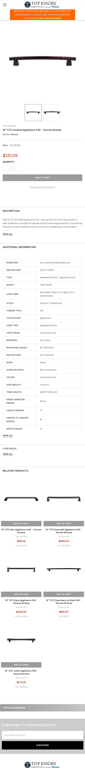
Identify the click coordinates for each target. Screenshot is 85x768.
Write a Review (10, 134)
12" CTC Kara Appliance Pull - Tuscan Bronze (21, 602)
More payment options (42, 187)
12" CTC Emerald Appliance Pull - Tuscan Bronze (64, 531)
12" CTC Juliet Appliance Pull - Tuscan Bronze (21, 672)
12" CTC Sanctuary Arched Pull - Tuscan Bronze (63, 602)
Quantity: (9, 161)
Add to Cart (21, 523)
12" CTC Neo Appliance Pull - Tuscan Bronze (21, 531)
